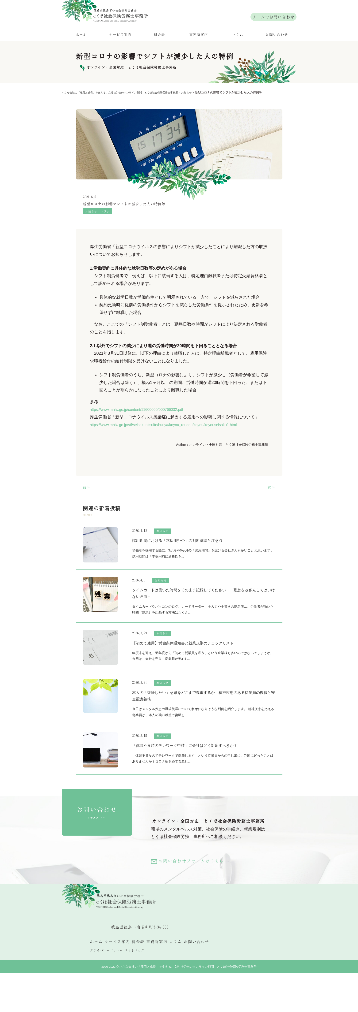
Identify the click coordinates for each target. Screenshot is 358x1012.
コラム (237, 49)
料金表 (159, 49)
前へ (87, 503)
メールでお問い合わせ (273, 17)
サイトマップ (134, 989)
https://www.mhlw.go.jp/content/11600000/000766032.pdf (143, 426)
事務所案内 (199, 49)
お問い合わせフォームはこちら (197, 889)
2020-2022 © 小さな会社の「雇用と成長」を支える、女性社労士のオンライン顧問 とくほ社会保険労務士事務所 (179, 1005)
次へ (271, 503)
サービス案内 (120, 49)
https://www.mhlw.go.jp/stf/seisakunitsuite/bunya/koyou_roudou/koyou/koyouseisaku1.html (174, 441)
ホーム (81, 49)
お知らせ (91, 227)
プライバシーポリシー (106, 989)
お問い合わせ (276, 49)
